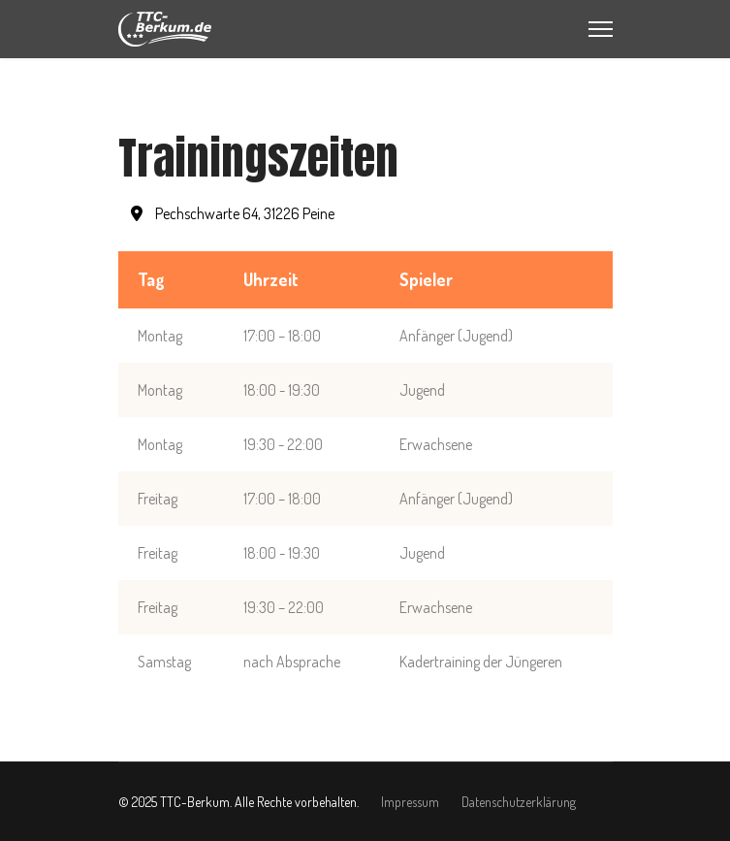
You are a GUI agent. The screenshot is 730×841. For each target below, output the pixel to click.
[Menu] (600, 29)
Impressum (410, 801)
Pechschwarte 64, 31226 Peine (232, 213)
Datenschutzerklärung (518, 801)
